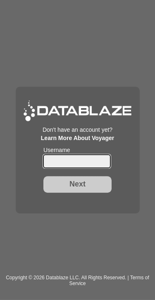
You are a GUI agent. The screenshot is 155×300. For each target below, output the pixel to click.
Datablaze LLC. (63, 278)
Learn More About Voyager (77, 138)
